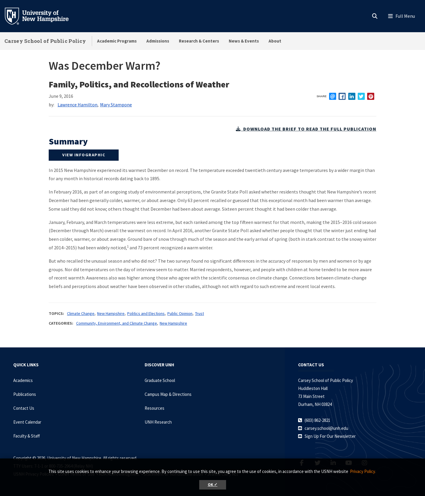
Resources (154, 408)
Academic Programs (117, 41)
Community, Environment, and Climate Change (116, 323)
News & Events (244, 41)
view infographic (83, 154)
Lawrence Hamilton (77, 105)
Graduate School (160, 380)
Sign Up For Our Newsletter (330, 436)
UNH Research (158, 422)
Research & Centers (199, 41)
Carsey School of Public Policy (45, 41)
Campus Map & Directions (168, 394)
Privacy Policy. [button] (363, 471)
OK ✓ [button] (213, 484)
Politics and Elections (146, 313)
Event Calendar (27, 422)
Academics (23, 380)
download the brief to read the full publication (306, 129)
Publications (24, 394)
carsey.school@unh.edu (326, 428)
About (275, 41)
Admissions (157, 41)
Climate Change (80, 313)
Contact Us (23, 408)
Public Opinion (179, 313)
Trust (199, 313)
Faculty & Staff (26, 436)
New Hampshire (111, 313)
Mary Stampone (116, 105)
